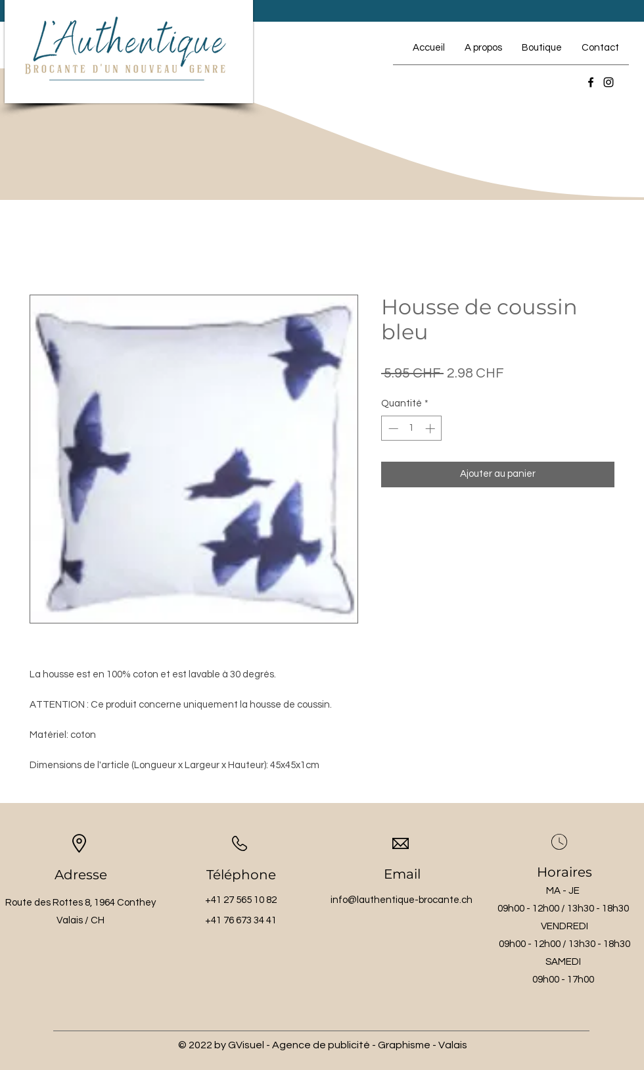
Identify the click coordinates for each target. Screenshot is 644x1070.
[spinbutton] (412, 428)
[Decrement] (392, 428)
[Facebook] (590, 82)
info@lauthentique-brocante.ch (401, 900)
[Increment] (431, 428)
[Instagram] (608, 82)
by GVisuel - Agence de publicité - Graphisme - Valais (340, 1045)
